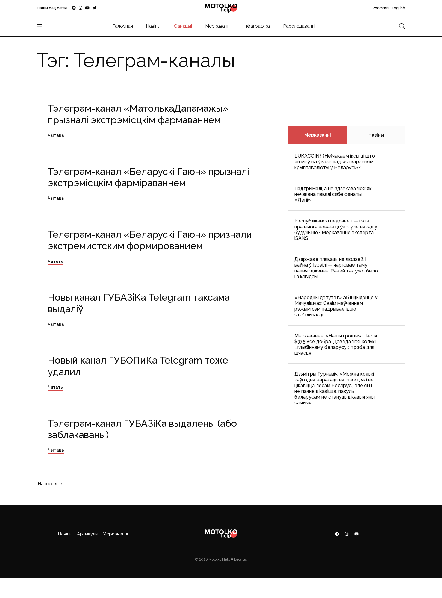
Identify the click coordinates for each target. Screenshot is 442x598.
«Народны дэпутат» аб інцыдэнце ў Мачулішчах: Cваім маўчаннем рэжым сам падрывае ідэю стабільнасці (336, 306)
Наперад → (50, 483)
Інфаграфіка (257, 26)
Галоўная (123, 26)
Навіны (153, 26)
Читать (55, 261)
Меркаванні (218, 26)
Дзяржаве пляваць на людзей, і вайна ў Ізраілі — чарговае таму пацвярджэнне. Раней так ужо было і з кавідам (336, 267)
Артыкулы (87, 534)
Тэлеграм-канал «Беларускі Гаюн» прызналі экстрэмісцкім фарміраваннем (148, 177)
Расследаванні (299, 26)
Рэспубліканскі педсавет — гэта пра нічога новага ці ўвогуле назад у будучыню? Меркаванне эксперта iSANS (335, 229)
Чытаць (56, 135)
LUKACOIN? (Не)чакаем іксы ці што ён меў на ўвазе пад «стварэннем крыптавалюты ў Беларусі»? (334, 161)
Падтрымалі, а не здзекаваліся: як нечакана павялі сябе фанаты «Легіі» (333, 194)
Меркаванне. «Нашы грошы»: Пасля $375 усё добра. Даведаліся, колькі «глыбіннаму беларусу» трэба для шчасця (335, 344)
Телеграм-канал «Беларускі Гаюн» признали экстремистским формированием (150, 240)
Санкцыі (183, 26)
